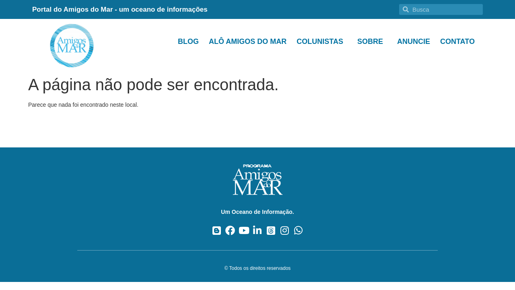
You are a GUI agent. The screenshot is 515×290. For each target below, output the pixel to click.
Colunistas (322, 41)
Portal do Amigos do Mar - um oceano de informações (120, 9)
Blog (188, 41)
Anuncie (413, 41)
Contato (457, 41)
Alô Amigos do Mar (247, 41)
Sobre (372, 41)
